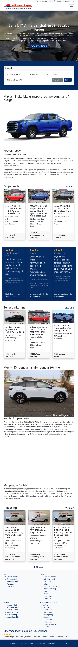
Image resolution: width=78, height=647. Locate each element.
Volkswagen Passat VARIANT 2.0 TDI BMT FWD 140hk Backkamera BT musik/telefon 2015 (39, 333)
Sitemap (51, 643)
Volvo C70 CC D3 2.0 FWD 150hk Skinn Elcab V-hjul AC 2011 (62, 210)
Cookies (46, 627)
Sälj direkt (47, 581)
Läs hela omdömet (12, 294)
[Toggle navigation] (71, 6)
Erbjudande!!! (12, 579)
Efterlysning (11, 586)
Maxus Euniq (12, 615)
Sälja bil (43, 574)
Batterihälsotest (49, 577)
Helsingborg (48, 615)
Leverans (46, 594)
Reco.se (66, 637)
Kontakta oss (48, 610)
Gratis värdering (39, 45)
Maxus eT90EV (12, 612)
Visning (46, 591)
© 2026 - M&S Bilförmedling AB (21, 643)
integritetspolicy (49, 624)
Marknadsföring (49, 589)
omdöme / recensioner (25, 630)
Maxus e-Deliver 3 (14, 605)
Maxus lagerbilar (13, 617)
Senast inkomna (13, 581)
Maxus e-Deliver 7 (14, 607)
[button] (57, 80)
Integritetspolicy (62, 643)
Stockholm (47, 617)
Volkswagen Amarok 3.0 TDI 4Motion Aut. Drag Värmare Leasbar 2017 (14, 532)
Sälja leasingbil (49, 579)
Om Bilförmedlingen (48, 602)
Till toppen (39, 567)
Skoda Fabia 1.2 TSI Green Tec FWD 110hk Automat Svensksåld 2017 (14, 210)
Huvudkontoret (49, 612)
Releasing (10, 584)
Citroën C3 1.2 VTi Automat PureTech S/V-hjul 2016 (63, 328)
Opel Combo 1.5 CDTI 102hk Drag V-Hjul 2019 (38, 530)
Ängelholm (47, 619)
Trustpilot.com (54, 637)
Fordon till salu (12, 577)
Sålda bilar (47, 598)
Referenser (47, 596)
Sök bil (67, 80)
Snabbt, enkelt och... (12, 254)
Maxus (6, 602)
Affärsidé (46, 605)
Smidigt (33, 253)
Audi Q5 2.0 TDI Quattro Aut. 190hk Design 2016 (14, 329)
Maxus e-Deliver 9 (14, 610)
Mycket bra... (60, 253)
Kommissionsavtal (50, 586)
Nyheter (46, 607)
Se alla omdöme (14, 295)
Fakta (45, 584)
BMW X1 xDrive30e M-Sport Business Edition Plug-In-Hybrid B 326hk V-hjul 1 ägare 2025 (39, 211)
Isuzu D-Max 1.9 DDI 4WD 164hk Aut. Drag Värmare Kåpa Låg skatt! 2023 (63, 532)
